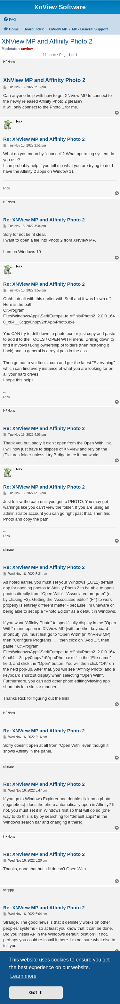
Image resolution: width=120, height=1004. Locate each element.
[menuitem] (9, 19)
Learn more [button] (23, 976)
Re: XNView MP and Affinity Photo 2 (44, 139)
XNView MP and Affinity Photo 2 (47, 41)
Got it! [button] (36, 992)
